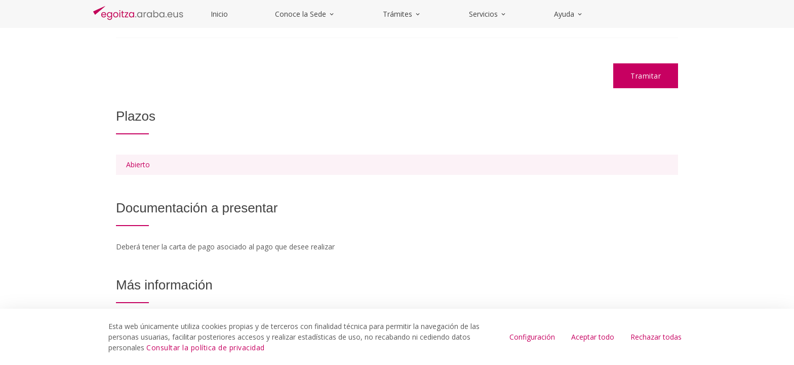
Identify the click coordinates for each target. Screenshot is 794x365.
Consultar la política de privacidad (205, 347)
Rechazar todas (656, 337)
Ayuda (568, 14)
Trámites (402, 14)
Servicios (488, 14)
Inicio (219, 14)
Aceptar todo (592, 337)
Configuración (532, 337)
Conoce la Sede (305, 14)
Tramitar (645, 76)
